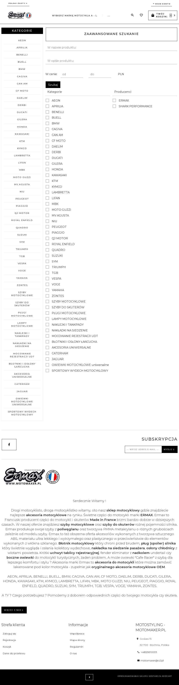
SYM (22, 242)
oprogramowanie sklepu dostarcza (140, 676)
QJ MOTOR (22, 213)
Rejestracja (9, 640)
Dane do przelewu (14, 653)
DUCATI (22, 112)
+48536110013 (147, 652)
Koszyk (7, 646)
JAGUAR (22, 391)
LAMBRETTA (22, 155)
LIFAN (22, 162)
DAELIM (22, 98)
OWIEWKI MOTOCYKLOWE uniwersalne (22, 401)
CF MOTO (22, 90)
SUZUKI (22, 234)
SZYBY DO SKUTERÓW (22, 304)
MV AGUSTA (22, 184)
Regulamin (76, 646)
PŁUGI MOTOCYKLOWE (22, 314)
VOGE (22, 270)
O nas (73, 653)
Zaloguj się (9, 633)
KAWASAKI (22, 134)
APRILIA (22, 47)
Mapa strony (77, 640)
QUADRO (22, 227)
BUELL (22, 62)
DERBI (22, 105)
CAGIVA (22, 76)
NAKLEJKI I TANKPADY (22, 334)
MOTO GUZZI (22, 177)
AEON (22, 40)
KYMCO (22, 148)
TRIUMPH (22, 249)
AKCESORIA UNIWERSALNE (22, 375)
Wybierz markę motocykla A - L (74, 15)
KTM (22, 141)
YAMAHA (22, 278)
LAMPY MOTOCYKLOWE (22, 324)
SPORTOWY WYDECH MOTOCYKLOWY (22, 413)
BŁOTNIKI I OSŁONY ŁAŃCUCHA (22, 365)
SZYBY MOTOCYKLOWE (22, 294)
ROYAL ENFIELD (22, 220)
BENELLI (22, 54)
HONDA (22, 126)
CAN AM (22, 83)
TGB (22, 256)
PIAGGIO (22, 206)
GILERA (22, 119)
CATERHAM (22, 384)
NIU (22, 191)
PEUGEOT (22, 198)
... (109, 15)
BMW (22, 69)
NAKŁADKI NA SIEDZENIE (22, 344)
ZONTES (22, 285)
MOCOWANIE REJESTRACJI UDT (22, 355)
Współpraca (77, 633)
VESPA (22, 263)
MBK (22, 169)
